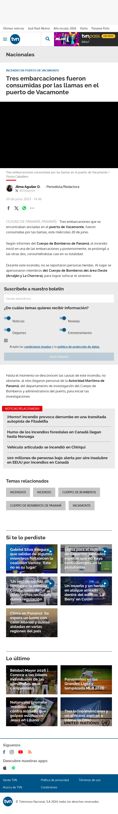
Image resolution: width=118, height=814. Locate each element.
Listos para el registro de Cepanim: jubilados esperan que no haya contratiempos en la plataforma (85, 558)
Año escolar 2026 (65, 28)
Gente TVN (10, 780)
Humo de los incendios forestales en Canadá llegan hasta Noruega (54, 434)
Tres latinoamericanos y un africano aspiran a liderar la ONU (86, 715)
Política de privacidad (55, 780)
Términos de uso (89, 780)
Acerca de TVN (12, 787)
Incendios (18, 492)
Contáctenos (49, 787)
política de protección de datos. (78, 346)
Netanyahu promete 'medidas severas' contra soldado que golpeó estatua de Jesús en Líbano (28, 711)
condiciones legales (37, 346)
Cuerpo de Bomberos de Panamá (36, 505)
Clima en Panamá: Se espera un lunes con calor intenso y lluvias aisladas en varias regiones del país (30, 622)
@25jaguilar (25, 190)
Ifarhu (84, 28)
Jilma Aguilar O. (28, 187)
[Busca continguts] (47, 39)
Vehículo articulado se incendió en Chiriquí (46, 447)
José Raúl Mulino (39, 28)
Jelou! (85, 42)
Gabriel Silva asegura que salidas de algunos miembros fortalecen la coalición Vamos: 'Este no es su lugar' (31, 558)
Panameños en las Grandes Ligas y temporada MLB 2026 (84, 683)
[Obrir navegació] (5, 39)
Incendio (44, 492)
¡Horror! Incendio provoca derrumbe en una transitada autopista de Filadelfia (56, 419)
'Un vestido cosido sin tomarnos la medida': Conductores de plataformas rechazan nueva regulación (30, 590)
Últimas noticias (13, 28)
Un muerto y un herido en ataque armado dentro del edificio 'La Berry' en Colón (85, 592)
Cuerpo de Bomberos (79, 492)
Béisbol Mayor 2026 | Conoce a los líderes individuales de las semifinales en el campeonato (29, 679)
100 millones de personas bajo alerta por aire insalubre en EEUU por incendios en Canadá (57, 460)
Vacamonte (82, 505)
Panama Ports (101, 28)
